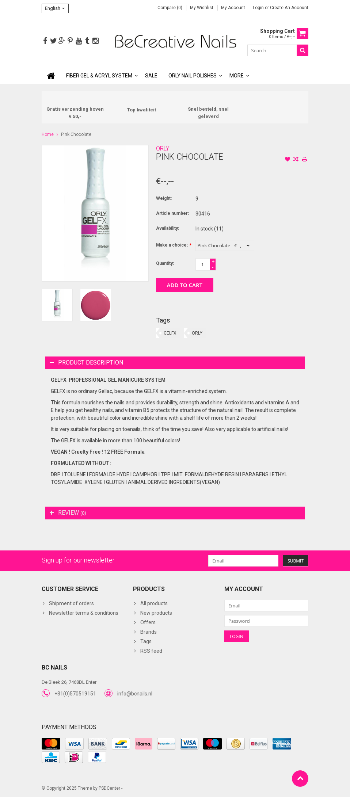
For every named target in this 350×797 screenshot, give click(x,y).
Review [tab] (68, 512)
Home (48, 134)
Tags (146, 641)
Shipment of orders (71, 603)
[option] (57, 305)
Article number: (172, 213)
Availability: (167, 228)
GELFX (170, 333)
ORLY (162, 148)
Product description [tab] (86, 362)
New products (156, 613)
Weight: (164, 198)
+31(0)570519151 (75, 694)
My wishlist (201, 7)
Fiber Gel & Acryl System (99, 76)
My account (233, 7)
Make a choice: (173, 245)
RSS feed (151, 651)
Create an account (289, 7)
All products (154, 603)
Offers (148, 622)
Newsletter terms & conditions (83, 613)
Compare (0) (169, 7)
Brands (148, 632)
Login (259, 7)
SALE (151, 76)
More (236, 76)
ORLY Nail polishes (192, 76)
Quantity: (165, 263)
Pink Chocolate (76, 134)
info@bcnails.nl (134, 694)
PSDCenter (109, 788)
